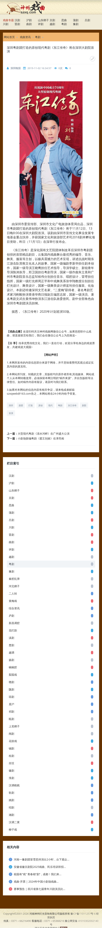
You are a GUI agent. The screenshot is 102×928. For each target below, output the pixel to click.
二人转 (51, 593)
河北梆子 (51, 586)
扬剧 (51, 660)
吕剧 (87, 20)
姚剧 (51, 800)
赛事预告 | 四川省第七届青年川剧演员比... (37, 889)
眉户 (51, 704)
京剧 (52, 20)
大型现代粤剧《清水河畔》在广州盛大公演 (43, 433)
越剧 (52, 24)
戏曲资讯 (25, 37)
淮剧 (51, 778)
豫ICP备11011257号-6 (83, 913)
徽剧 (51, 770)
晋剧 (17, 24)
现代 (50, 405)
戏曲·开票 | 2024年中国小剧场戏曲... (34, 881)
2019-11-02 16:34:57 (39, 68)
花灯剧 (51, 630)
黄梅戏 (51, 601)
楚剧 (51, 645)
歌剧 (51, 792)
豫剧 (75, 24)
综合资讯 (51, 608)
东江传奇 (72, 405)
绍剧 (51, 807)
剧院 (84, 405)
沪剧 (29, 20)
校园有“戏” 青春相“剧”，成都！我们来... (35, 874)
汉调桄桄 (51, 785)
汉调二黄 (51, 822)
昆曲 (64, 20)
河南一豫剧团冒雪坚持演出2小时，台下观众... (39, 859)
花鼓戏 (51, 741)
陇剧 (51, 689)
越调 (51, 652)
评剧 (40, 24)
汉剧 (17, 20)
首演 (11, 413)
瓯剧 (51, 719)
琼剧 (51, 697)
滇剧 (51, 638)
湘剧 (51, 815)
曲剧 (29, 24)
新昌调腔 (51, 623)
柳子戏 (51, 829)
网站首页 (9, 37)
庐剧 (51, 615)
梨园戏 (51, 674)
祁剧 (51, 711)
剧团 (21, 405)
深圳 (11, 405)
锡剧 (51, 748)
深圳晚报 (16, 68)
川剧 (5, 24)
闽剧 (51, 733)
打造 (30, 405)
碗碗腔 (51, 667)
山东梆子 (43, 20)
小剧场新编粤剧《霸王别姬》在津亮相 (41, 438)
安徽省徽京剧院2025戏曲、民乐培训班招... (37, 867)
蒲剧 (75, 20)
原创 (40, 405)
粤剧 (64, 24)
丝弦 (51, 763)
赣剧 (51, 682)
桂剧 (51, 756)
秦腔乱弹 (51, 579)
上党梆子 (51, 726)
